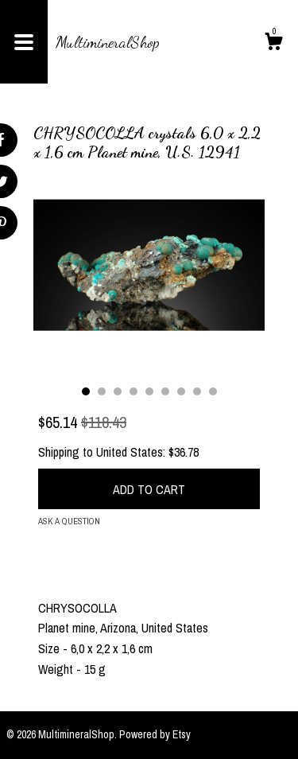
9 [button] (213, 391)
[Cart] (273, 44)
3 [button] (118, 391)
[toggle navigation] (24, 42)
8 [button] (197, 391)
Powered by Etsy (155, 734)
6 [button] (165, 391)
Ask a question (69, 521)
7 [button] (181, 391)
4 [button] (133, 391)
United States (129, 452)
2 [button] (102, 391)
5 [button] (149, 391)
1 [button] (86, 391)
